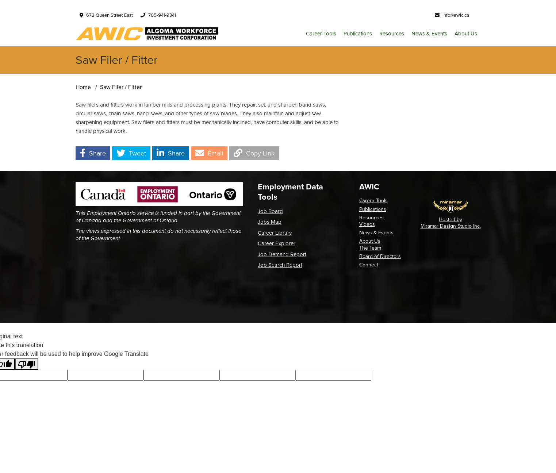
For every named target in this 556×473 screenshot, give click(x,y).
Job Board (270, 211)
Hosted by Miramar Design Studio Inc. (451, 223)
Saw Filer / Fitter (121, 87)
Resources (391, 34)
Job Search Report (280, 265)
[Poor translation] (26, 364)
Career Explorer (276, 243)
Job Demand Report (282, 254)
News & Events (429, 34)
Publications (358, 34)
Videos (367, 224)
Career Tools (321, 34)
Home (83, 87)
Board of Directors (380, 256)
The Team (370, 248)
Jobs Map (269, 222)
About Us (466, 34)
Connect (368, 265)
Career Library (275, 233)
